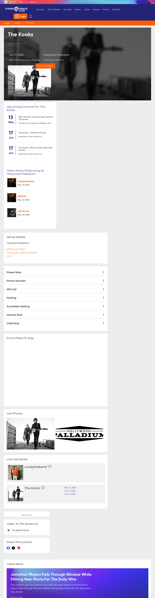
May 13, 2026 (66, 389)
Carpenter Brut (76, 83)
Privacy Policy (42, 580)
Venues (95, 9)
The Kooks (30, 390)
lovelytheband (33, 370)
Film (20, 2)
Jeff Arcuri (74, 110)
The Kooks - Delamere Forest (32, 98)
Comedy (66, 9)
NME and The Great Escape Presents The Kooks (31, 84)
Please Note (14, 176)
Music (13, 2)
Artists (105, 9)
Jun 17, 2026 (66, 392)
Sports (77, 9)
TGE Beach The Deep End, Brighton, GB (34, 89)
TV (26, 2)
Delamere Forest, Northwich (30, 102)
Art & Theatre (53, 9)
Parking (11, 201)
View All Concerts (16, 38)
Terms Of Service (60, 580)
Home (7, 17)
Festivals (115, 9)
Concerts (39, 9)
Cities (85, 9)
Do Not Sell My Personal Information (102, 580)
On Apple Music (124, 87)
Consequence (6, 2)
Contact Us (76, 580)
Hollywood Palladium (55, 49)
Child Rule (13, 227)
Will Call (12, 193)
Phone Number (16, 184)
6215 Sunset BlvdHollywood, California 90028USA (22, 156)
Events (18, 17)
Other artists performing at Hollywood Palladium (77, 74)
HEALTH (72, 96)
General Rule (14, 218)
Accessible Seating (18, 210)
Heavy (33, 2)
